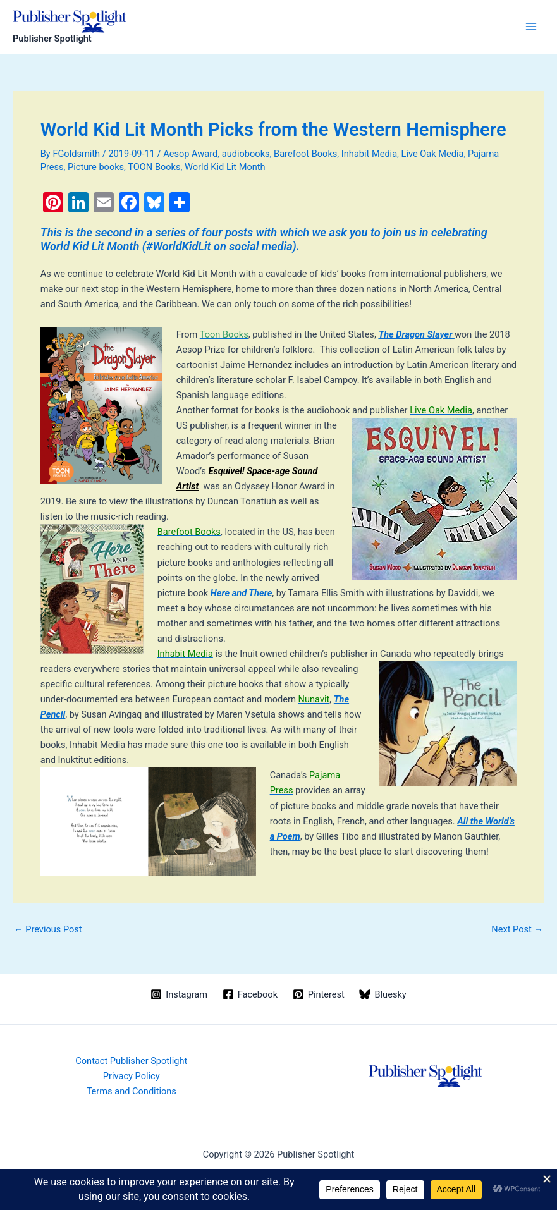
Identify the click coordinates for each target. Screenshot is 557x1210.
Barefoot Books (305, 153)
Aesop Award (190, 153)
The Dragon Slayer (416, 334)
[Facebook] (250, 994)
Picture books (96, 167)
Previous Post (48, 929)
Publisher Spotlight (52, 38)
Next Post (517, 929)
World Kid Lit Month (225, 167)
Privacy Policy (131, 1076)
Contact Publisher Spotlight (131, 1060)
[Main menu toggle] (531, 26)
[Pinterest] (318, 994)
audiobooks (246, 153)
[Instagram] (179, 994)
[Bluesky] (383, 994)
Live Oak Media (432, 153)
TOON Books (154, 167)
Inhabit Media (369, 153)
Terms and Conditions (131, 1091)
